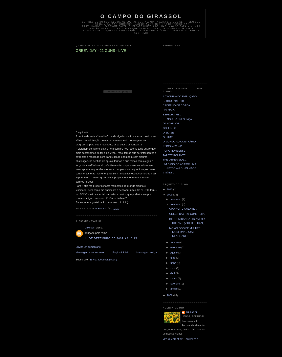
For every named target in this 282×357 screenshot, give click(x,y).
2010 (170, 189)
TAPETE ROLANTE (174, 155)
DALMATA (169, 109)
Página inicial (120, 252)
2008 (170, 295)
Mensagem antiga (146, 252)
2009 (170, 194)
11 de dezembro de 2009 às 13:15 (111, 238)
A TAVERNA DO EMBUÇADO (180, 96)
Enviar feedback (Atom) (103, 259)
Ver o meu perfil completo (181, 339)
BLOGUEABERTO (173, 101)
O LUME (168, 137)
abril (172, 273)
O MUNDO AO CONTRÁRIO (179, 141)
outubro (174, 242)
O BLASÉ (168, 132)
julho (173, 257)
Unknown (90, 227)
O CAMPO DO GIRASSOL (141, 16)
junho (173, 262)
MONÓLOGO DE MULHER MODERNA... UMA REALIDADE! (185, 232)
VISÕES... (169, 172)
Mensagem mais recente (90, 252)
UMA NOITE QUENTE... (183, 208)
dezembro (176, 199)
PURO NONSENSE (174, 150)
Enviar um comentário (88, 246)
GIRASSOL (192, 312)
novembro (176, 204)
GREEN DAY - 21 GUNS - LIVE (187, 213)
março (174, 278)
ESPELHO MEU (172, 114)
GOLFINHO (169, 128)
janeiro (174, 288)
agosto (174, 252)
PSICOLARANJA (173, 146)
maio (173, 268)
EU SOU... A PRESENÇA (177, 119)
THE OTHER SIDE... (175, 159)
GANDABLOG (171, 123)
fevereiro (175, 283)
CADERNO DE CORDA (176, 105)
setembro (175, 247)
